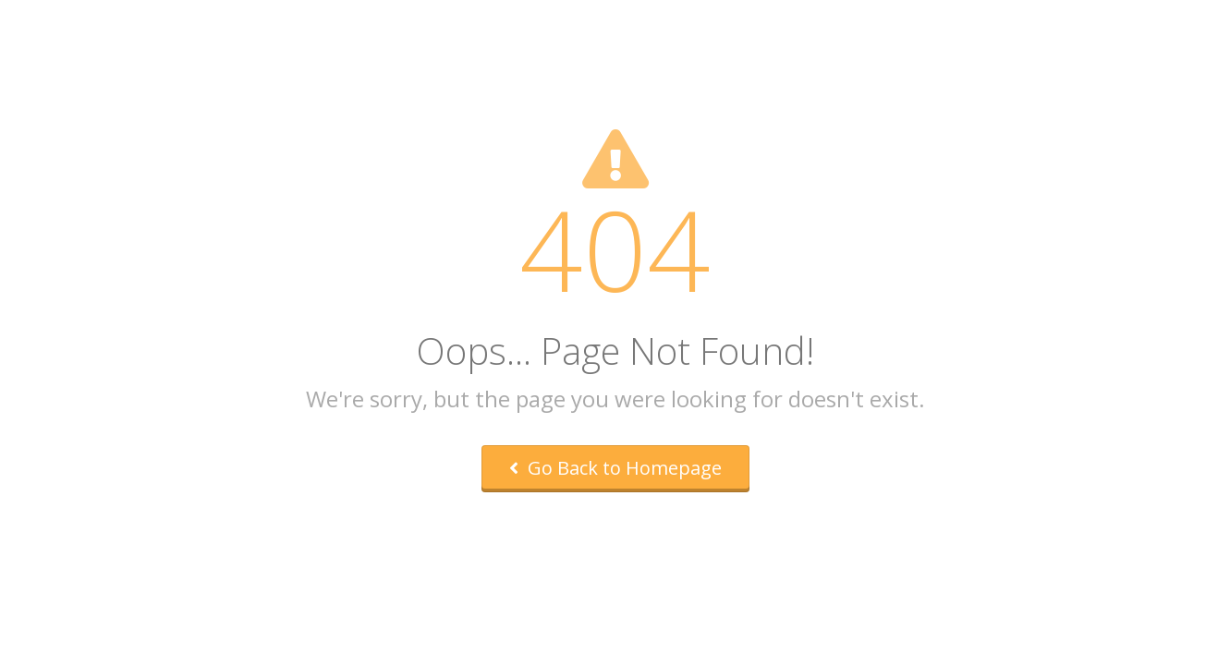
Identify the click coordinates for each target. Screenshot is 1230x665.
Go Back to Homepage (615, 467)
